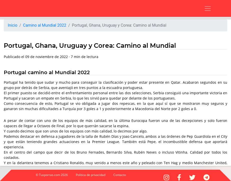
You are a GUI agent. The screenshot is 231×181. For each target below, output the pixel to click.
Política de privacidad (90, 175)
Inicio (12, 25)
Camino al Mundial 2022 (44, 25)
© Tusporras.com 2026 (52, 175)
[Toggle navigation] (204, 8)
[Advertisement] (66, 7)
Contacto (119, 175)
